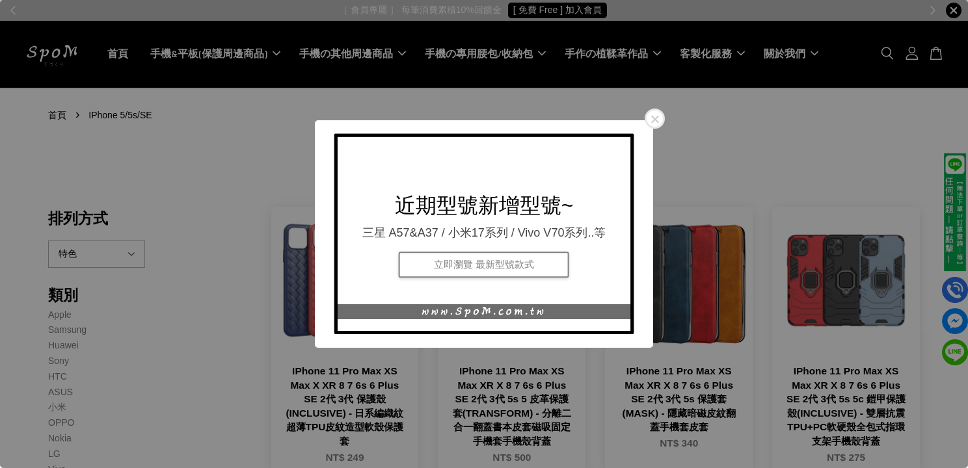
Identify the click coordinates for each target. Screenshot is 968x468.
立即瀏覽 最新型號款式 (484, 264)
